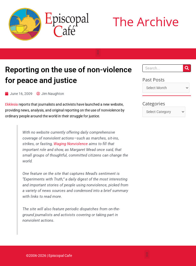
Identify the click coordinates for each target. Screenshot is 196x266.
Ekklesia (11, 104)
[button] (97, 52)
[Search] (187, 68)
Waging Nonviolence (71, 144)
